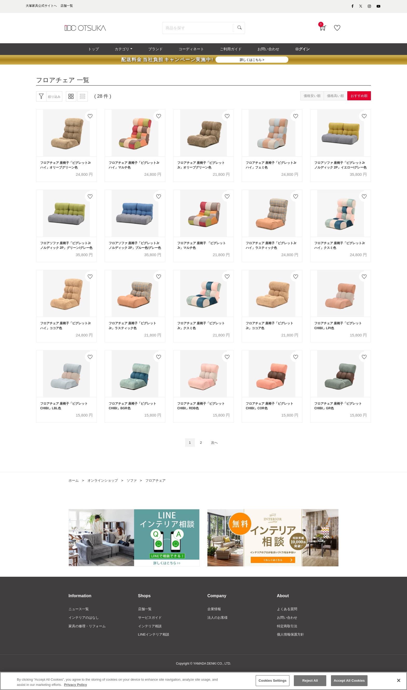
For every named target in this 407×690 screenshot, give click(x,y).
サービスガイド (151, 635)
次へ (216, 459)
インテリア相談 (151, 644)
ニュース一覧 (79, 626)
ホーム (74, 498)
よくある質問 (288, 626)
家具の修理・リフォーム (88, 644)
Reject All (310, 682)
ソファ (135, 498)
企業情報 (214, 626)
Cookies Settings (273, 682)
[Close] (398, 682)
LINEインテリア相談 (155, 653)
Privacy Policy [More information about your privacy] (75, 686)
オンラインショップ (104, 498)
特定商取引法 (288, 644)
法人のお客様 (218, 635)
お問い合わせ (288, 635)
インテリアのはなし (85, 635)
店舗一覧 (145, 626)
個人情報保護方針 (291, 653)
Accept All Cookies (349, 682)
